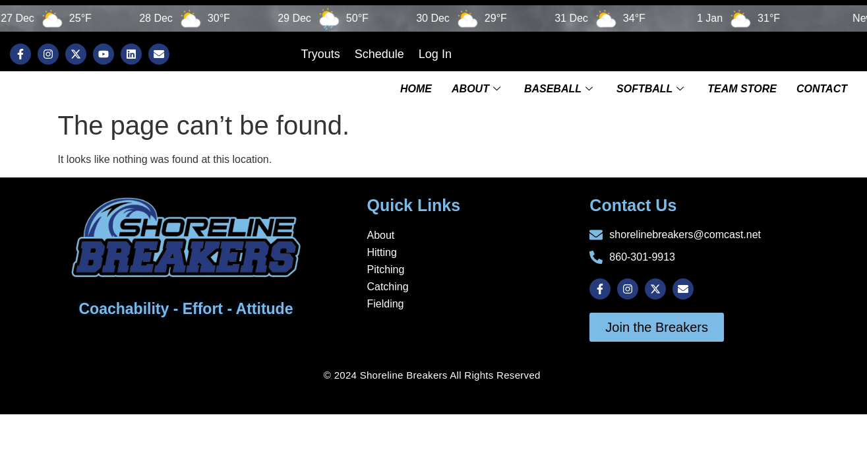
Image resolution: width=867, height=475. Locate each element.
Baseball (558, 87)
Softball (650, 87)
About (476, 87)
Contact (821, 87)
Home (416, 87)
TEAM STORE (742, 87)
